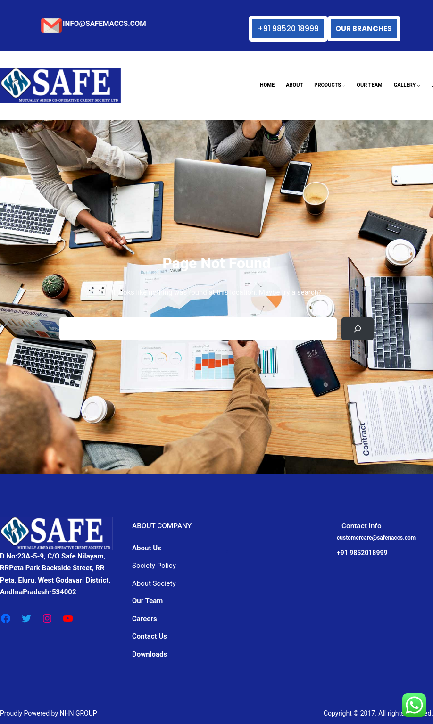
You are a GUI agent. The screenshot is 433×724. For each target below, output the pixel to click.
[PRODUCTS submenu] (344, 85)
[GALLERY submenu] (418, 85)
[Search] (357, 328)
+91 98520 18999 (288, 28)
